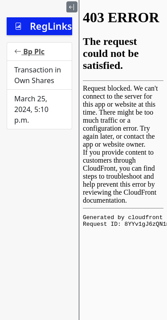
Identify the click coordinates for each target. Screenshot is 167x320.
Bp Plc (29, 51)
